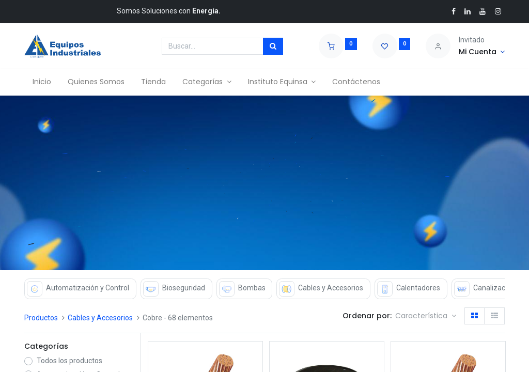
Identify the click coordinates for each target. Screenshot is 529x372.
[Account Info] (482, 52)
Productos (41, 318)
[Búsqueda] (273, 46)
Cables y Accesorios (100, 318)
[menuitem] (41, 82)
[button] (425, 316)
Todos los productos (69, 361)
